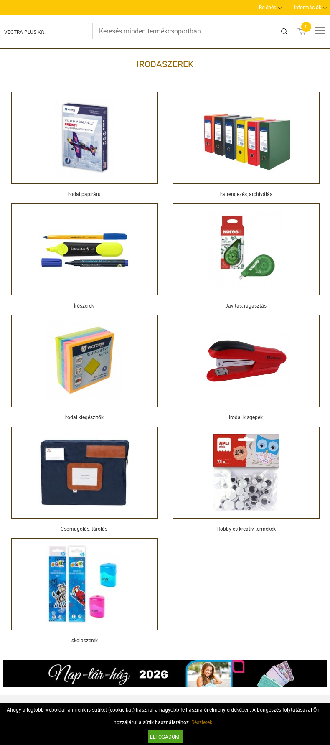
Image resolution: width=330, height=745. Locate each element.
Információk (307, 7)
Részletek (201, 722)
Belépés (267, 7)
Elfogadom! (165, 736)
